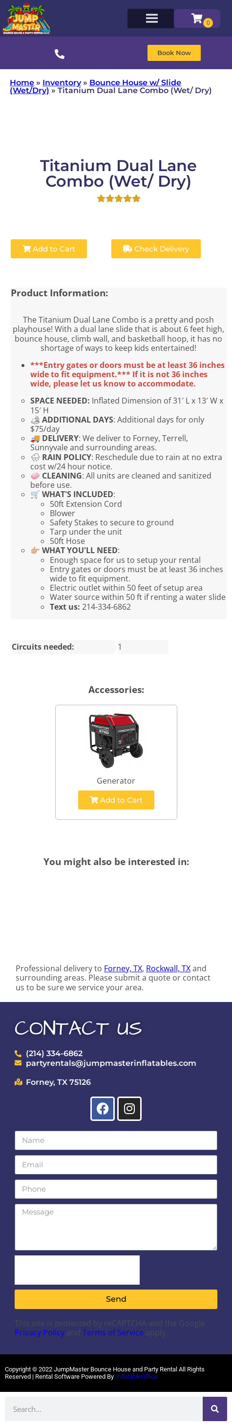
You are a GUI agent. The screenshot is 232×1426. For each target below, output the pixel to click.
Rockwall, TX (168, 968)
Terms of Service (113, 1332)
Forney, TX (123, 968)
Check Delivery (156, 248)
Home (22, 82)
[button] (174, 53)
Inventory (61, 82)
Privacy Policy (39, 1332)
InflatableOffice (136, 1376)
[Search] (215, 1409)
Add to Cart (48, 248)
